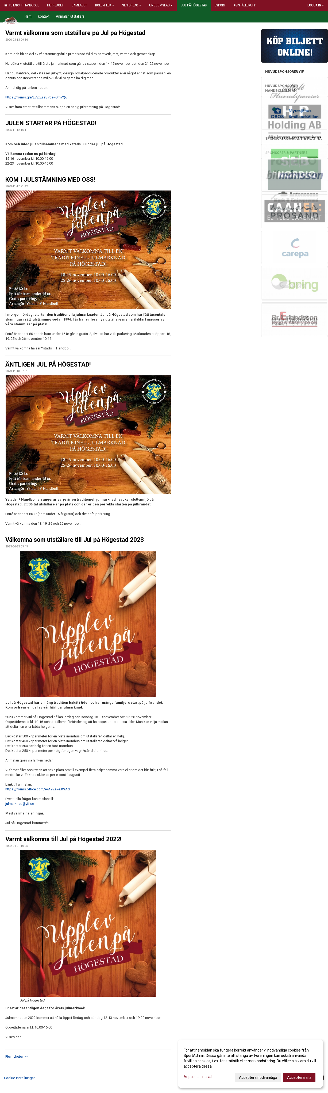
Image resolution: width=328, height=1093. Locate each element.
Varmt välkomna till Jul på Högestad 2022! (63, 839)
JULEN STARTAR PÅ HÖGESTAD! (50, 123)
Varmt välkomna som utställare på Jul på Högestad (75, 33)
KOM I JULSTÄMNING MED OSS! (50, 179)
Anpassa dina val (198, 1077)
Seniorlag (131, 5)
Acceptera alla (299, 1077)
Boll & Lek (104, 5)
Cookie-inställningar (19, 1078)
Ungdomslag (161, 5)
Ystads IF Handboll (21, 5)
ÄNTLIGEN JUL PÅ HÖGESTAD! (48, 364)
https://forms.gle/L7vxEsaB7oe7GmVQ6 (36, 97)
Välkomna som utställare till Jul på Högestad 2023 (74, 539)
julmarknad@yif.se (19, 804)
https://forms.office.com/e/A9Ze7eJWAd (37, 789)
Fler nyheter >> (16, 1056)
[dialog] (250, 1063)
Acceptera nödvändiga (258, 1077)
